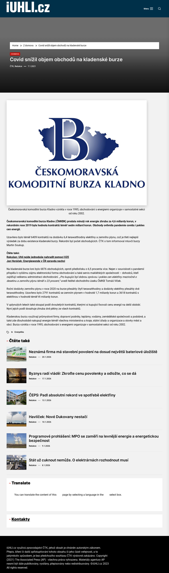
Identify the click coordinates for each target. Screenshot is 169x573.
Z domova (15, 54)
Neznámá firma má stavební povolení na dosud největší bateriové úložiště (93, 352)
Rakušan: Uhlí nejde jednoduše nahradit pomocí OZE (38, 257)
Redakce (32, 357)
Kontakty (21, 519)
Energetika (19, 332)
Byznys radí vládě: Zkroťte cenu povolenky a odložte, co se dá (82, 373)
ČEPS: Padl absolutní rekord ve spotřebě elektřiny (72, 395)
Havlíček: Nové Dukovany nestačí (58, 417)
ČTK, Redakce (16, 66)
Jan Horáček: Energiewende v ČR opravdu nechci (36, 261)
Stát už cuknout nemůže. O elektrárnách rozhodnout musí (78, 460)
